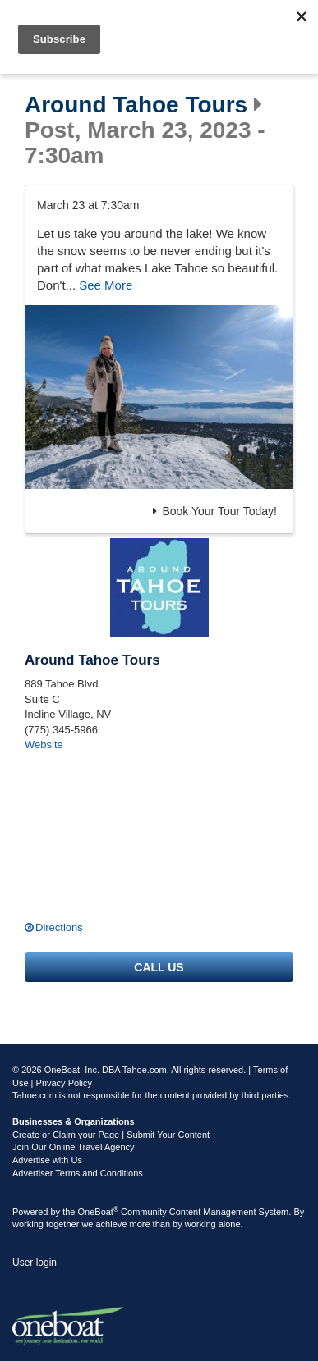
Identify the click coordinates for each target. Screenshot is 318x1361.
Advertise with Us (47, 1160)
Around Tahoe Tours (136, 105)
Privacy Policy (64, 1083)
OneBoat (98, 1212)
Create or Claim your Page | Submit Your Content (111, 1134)
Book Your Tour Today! (215, 511)
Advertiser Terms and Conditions (77, 1173)
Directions (59, 927)
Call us (158, 967)
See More (105, 285)
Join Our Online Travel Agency (73, 1147)
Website (44, 744)
